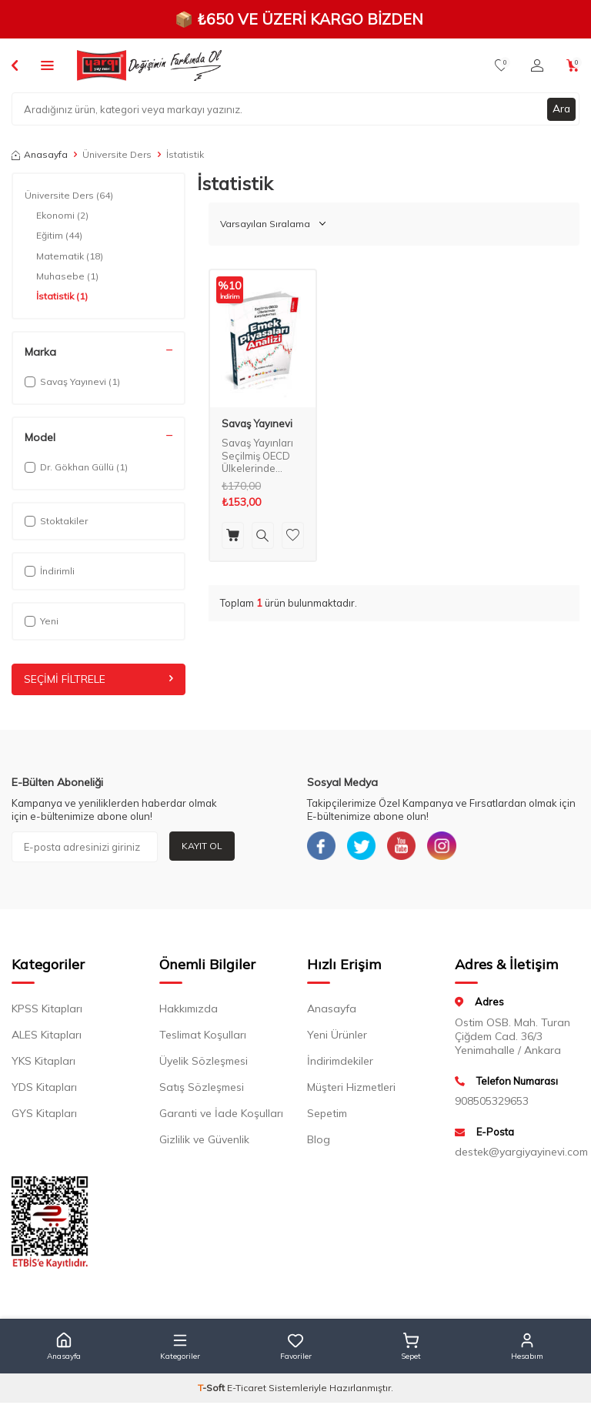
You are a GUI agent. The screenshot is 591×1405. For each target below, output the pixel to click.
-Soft (212, 1390)
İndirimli (50, 571)
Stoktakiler (56, 521)
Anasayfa (40, 154)
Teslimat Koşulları (202, 1037)
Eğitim (59, 235)
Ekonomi (62, 215)
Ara (561, 108)
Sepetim (327, 1115)
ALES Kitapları (47, 1037)
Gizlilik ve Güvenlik (204, 1142)
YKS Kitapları (43, 1063)
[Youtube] (407, 846)
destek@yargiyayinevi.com (517, 1154)
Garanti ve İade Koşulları (221, 1115)
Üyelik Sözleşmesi (203, 1063)
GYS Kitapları (44, 1115)
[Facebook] (322, 846)
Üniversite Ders (117, 154)
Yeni (41, 621)
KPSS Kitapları (47, 1011)
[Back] (15, 64)
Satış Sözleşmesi (201, 1089)
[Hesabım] (537, 65)
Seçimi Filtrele (98, 679)
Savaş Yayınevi (257, 424)
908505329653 (492, 1103)
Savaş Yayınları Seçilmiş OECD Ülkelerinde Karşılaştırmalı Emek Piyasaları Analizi (259, 456)
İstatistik (62, 296)
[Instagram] (449, 846)
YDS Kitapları (44, 1089)
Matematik (69, 256)
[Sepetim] (572, 65)
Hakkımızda (188, 1011)
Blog (318, 1142)
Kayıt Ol (202, 845)
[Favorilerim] (501, 65)
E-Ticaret (246, 1390)
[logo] (149, 65)
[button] (64, 1349)
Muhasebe (67, 276)
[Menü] (47, 64)
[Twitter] (364, 846)
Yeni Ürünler (337, 1037)
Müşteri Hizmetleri (351, 1089)
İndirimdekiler (340, 1063)
